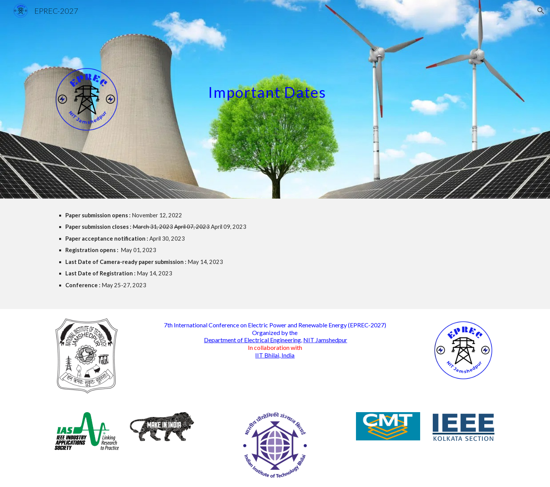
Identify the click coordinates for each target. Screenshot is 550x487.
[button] (541, 11)
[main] (350, 85)
